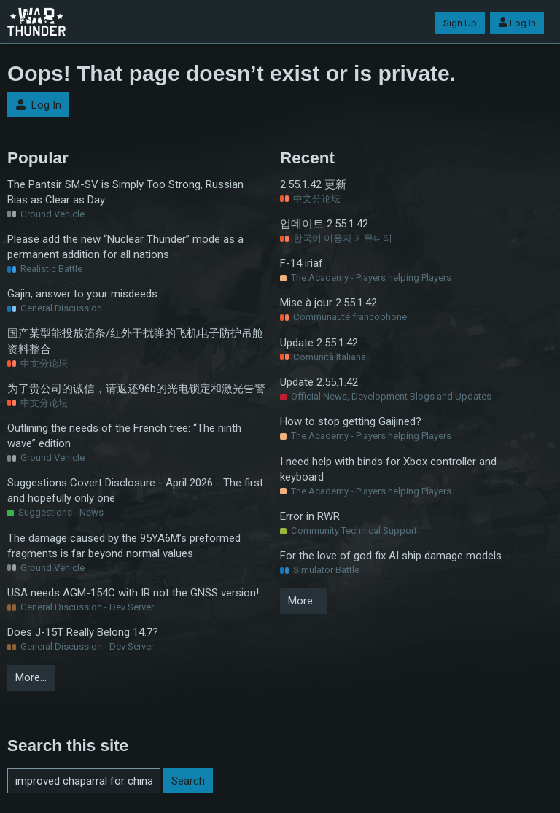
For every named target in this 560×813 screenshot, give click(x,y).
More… (31, 677)
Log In (517, 22)
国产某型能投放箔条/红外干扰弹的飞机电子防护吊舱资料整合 (135, 341)
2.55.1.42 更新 (313, 184)
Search (188, 780)
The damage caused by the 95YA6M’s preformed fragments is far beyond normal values (124, 546)
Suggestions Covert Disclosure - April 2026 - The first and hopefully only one (135, 490)
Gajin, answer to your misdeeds (82, 293)
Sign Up (460, 22)
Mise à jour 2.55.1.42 (328, 302)
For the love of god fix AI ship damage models (391, 555)
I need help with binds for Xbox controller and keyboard (388, 469)
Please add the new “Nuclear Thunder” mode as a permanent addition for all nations (125, 247)
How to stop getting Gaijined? (350, 421)
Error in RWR (310, 516)
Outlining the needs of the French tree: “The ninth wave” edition (124, 435)
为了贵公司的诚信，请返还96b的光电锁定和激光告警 (136, 388)
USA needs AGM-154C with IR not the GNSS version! (133, 592)
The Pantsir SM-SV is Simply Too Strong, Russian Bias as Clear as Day (125, 192)
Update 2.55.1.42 (319, 342)
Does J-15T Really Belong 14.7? (82, 632)
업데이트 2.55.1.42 (324, 223)
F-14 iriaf (301, 263)
